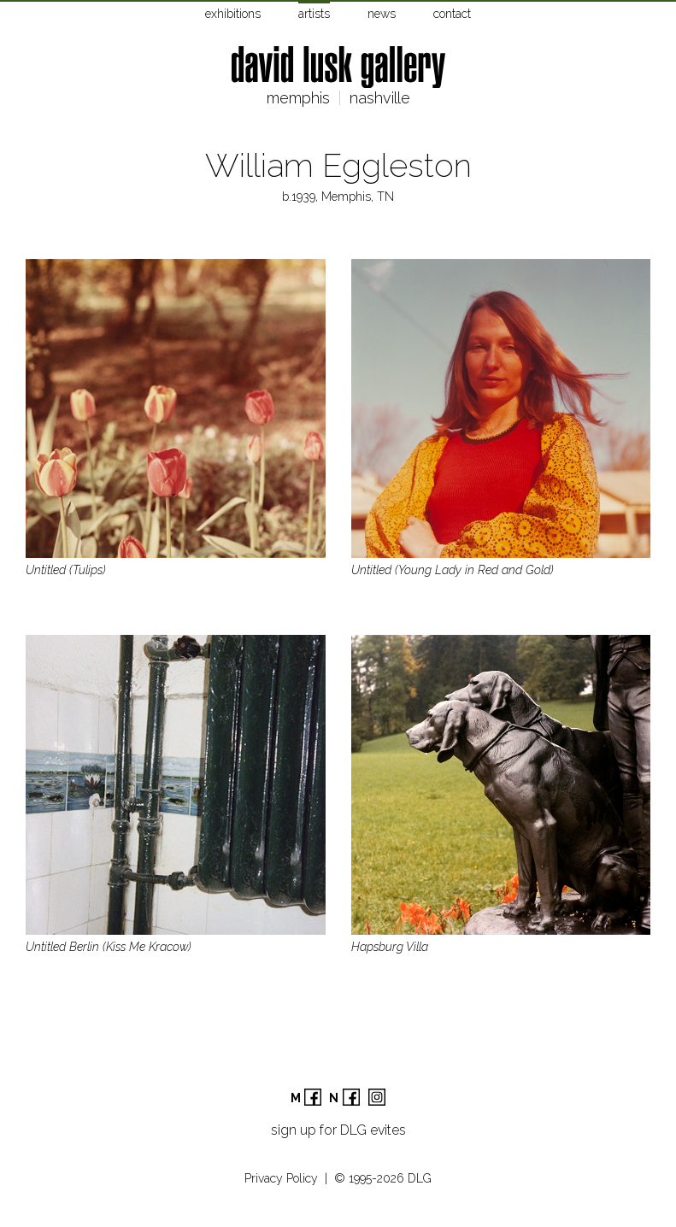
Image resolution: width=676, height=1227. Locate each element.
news (381, 14)
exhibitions (233, 14)
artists (314, 14)
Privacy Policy (281, 1178)
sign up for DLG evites (338, 1130)
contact (452, 14)
